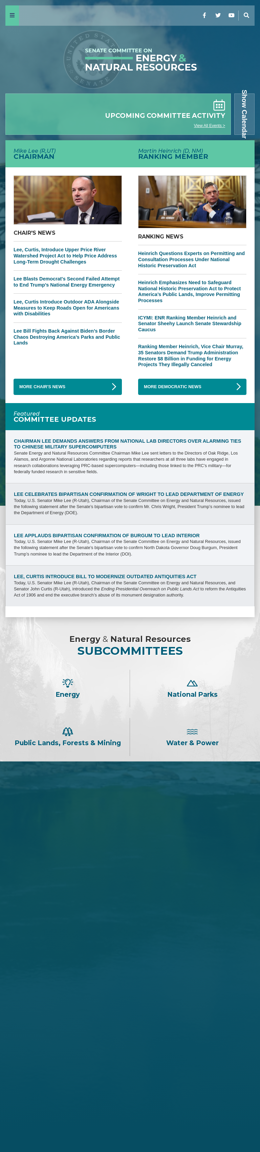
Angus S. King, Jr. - (130, 1050)
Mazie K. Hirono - (130, 1039)
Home (17, 1129)
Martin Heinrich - (130, 999)
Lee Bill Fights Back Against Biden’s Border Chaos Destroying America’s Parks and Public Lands (67, 336)
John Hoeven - (130, 930)
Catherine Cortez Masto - (130, 1062)
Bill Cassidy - (130, 896)
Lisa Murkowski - (129, 918)
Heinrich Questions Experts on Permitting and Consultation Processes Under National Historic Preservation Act (191, 259)
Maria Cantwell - (130, 1028)
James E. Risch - (130, 839)
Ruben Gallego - (129, 1096)
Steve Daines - (130, 850)
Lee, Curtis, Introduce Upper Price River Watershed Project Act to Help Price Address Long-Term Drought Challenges (65, 255)
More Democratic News (172, 386)
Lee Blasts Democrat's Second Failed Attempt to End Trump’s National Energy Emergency (67, 282)
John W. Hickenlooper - (130, 1073)
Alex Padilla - (130, 1085)
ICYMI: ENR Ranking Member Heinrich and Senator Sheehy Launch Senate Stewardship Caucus (189, 323)
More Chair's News (42, 386)
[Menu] (12, 15)
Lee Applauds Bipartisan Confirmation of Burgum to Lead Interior (107, 535)
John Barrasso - (130, 828)
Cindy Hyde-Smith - (130, 907)
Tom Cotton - (129, 861)
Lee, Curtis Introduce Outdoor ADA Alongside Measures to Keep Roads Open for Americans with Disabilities (66, 307)
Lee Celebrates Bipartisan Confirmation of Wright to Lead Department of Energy (129, 494)
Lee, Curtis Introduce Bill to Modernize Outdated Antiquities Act (105, 576)
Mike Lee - (130, 810)
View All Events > (209, 125)
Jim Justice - (130, 873)
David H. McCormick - (130, 884)
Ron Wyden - (130, 1017)
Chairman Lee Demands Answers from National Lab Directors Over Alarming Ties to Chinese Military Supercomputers (127, 444)
